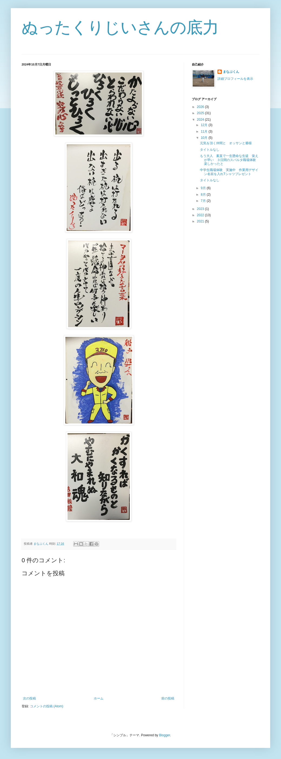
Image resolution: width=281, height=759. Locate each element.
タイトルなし (209, 150)
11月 (205, 131)
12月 (205, 125)
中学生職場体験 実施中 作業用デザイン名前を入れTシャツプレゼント (229, 172)
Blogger (164, 735)
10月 (205, 138)
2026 (201, 107)
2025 (201, 113)
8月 (204, 194)
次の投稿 (29, 698)
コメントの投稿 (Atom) (46, 706)
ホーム (98, 698)
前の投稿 (167, 698)
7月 (204, 201)
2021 (201, 221)
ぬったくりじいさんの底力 (120, 27)
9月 (204, 188)
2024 (201, 119)
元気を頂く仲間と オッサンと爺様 (226, 143)
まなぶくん (231, 72)
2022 (201, 215)
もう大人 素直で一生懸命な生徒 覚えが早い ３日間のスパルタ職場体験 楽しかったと (229, 160)
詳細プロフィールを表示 (235, 79)
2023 (201, 209)
